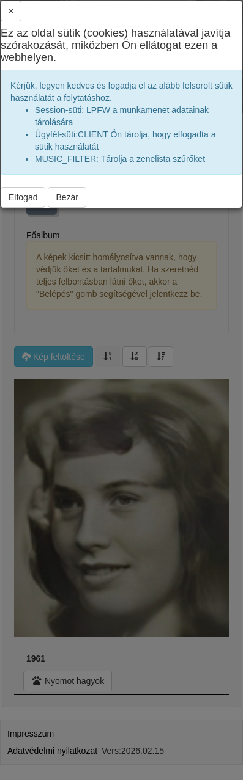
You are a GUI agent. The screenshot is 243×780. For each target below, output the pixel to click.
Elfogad (23, 197)
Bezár (67, 197)
